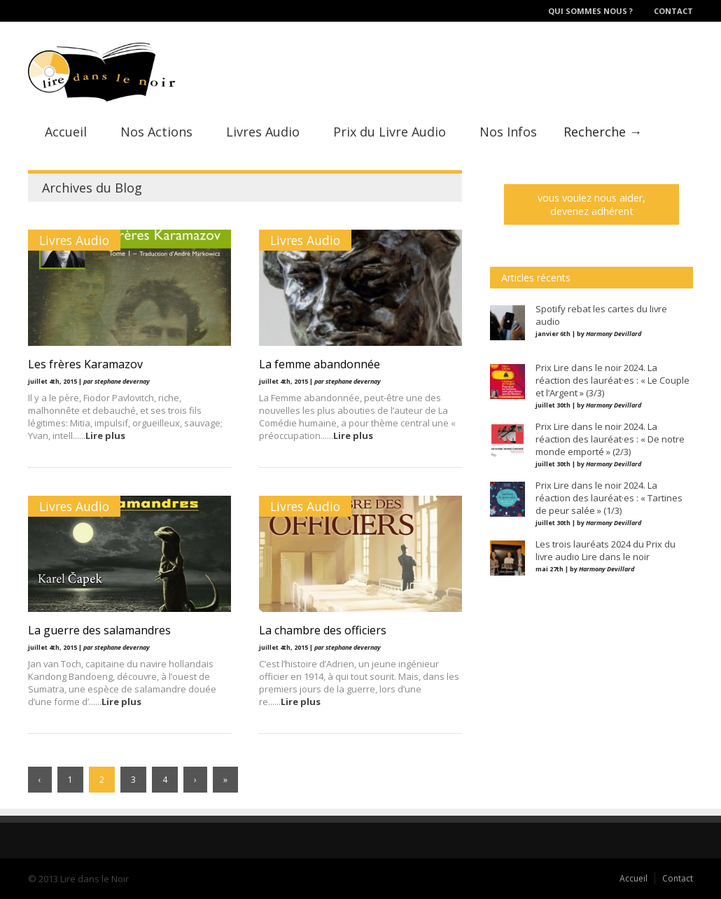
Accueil (66, 131)
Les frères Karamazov (85, 364)
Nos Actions (156, 131)
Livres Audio (263, 131)
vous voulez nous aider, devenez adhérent (591, 204)
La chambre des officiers (322, 630)
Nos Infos (508, 131)
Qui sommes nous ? (590, 11)
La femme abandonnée (319, 364)
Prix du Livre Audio (389, 131)
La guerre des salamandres (99, 630)
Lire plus (105, 435)
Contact (673, 11)
